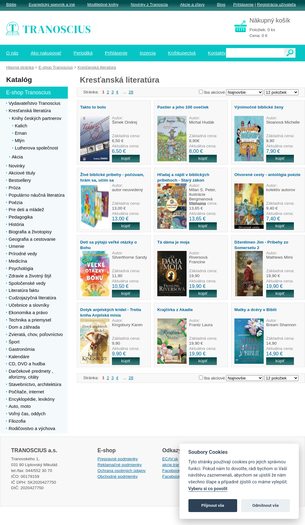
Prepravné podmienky (117, 459)
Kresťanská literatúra (97, 67)
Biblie (11, 4)
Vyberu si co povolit (208, 488)
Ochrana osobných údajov (121, 470)
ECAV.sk (170, 459)
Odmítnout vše (265, 505)
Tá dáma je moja (173, 242)
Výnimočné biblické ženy (258, 107)
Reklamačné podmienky (119, 464)
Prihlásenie (243, 4)
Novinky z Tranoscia (149, 4)
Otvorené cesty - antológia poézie (267, 174)
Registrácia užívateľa (276, 4)
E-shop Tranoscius (56, 67)
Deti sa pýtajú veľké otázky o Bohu (108, 245)
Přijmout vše (212, 505)
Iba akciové (214, 92)
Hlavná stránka (20, 67)
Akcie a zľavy (192, 4)
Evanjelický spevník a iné (52, 4)
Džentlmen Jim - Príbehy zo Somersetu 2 (261, 245)
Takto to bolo (93, 107)
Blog (221, 4)
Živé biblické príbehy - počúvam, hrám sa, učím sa (112, 177)
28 (131, 92)
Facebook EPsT (177, 476)
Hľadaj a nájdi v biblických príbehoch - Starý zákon (183, 177)
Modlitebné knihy (102, 4)
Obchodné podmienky (117, 476)
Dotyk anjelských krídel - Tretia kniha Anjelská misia (110, 312)
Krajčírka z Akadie (175, 309)
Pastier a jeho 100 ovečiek (183, 107)
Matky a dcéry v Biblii (255, 309)
